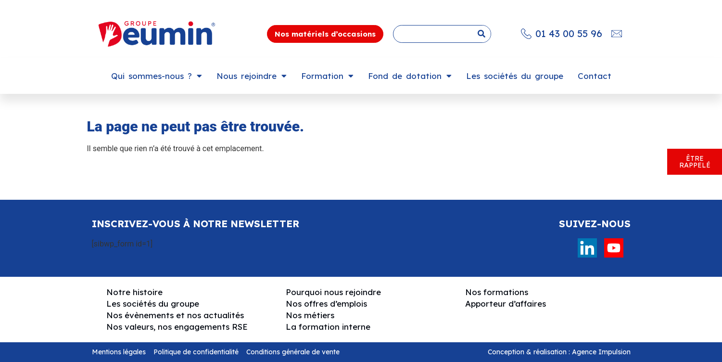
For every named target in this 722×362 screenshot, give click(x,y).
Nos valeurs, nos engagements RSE (177, 327)
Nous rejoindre (251, 76)
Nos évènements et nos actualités (175, 315)
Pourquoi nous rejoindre (333, 292)
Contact (594, 76)
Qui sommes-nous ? (156, 76)
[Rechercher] (482, 34)
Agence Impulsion (601, 352)
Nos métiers (310, 315)
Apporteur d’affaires (505, 303)
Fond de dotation (410, 76)
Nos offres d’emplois (326, 303)
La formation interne (328, 327)
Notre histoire (134, 292)
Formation (327, 76)
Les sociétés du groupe (514, 76)
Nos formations (496, 292)
